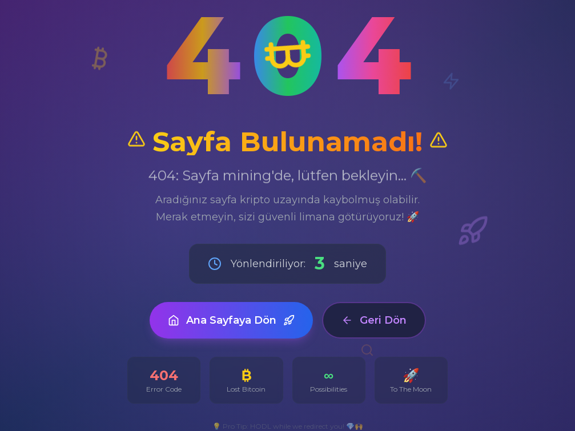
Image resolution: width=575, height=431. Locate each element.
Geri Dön (374, 320)
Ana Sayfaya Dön (231, 320)
